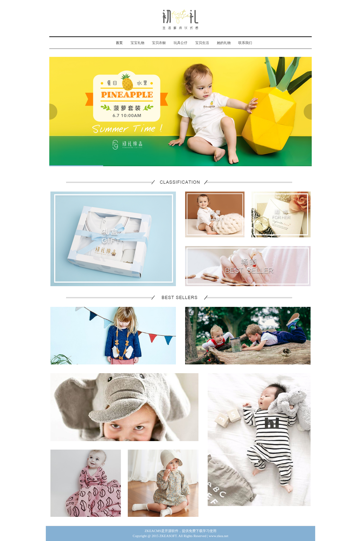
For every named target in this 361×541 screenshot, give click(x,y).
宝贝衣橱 (159, 43)
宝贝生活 (202, 43)
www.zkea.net (218, 536)
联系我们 (245, 43)
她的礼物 (224, 43)
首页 (119, 43)
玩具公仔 (180, 43)
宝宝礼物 (137, 43)
